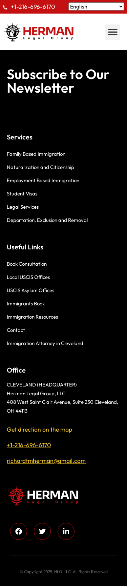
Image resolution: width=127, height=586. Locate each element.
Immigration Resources (32, 317)
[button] (112, 32)
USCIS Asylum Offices (30, 290)
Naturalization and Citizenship (40, 167)
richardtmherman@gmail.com (46, 461)
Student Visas (22, 193)
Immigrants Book (26, 303)
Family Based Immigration (36, 154)
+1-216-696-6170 (33, 7)
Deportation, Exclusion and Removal (47, 220)
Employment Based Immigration (43, 180)
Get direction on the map (39, 429)
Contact (16, 330)
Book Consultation (27, 264)
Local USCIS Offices (28, 277)
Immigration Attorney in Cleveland (45, 343)
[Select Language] (96, 6)
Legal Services (23, 207)
